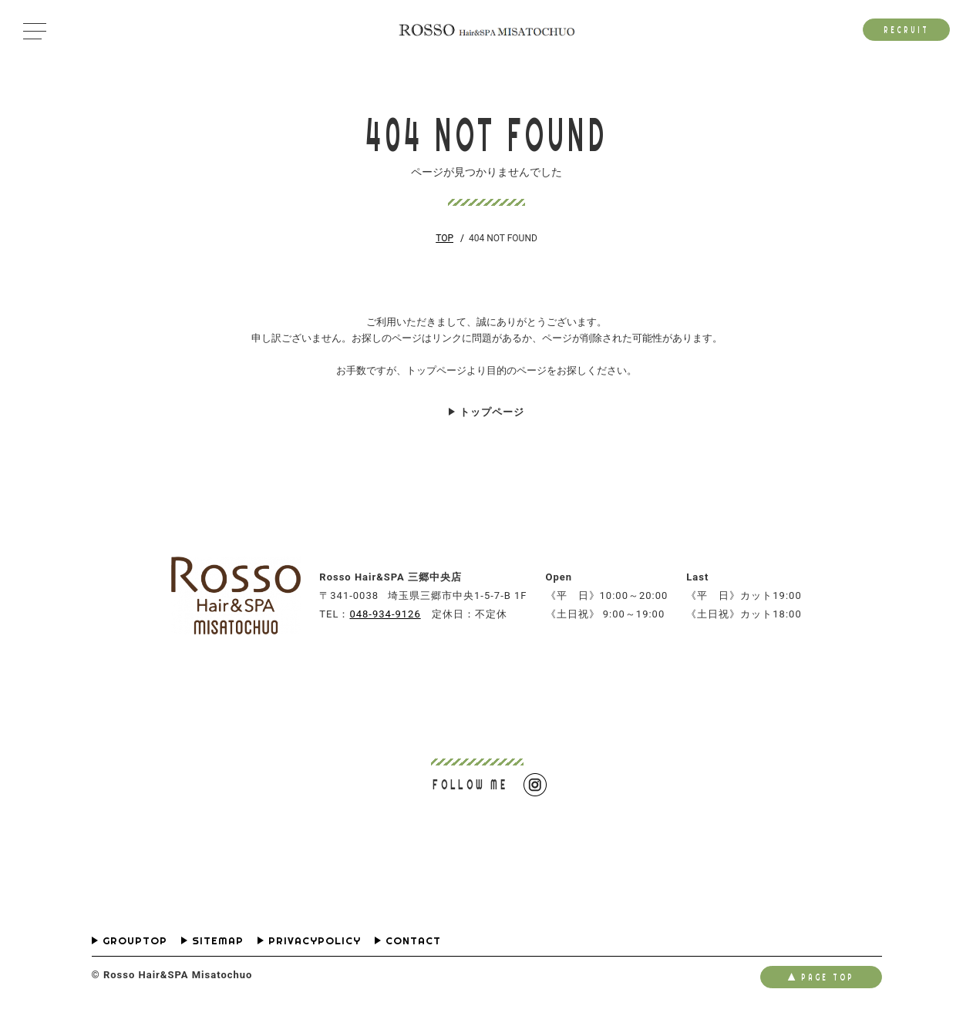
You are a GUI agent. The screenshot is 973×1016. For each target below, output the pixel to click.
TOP (444, 238)
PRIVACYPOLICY (314, 941)
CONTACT (413, 941)
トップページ (492, 412)
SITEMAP (218, 941)
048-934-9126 (384, 614)
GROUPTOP (135, 941)
